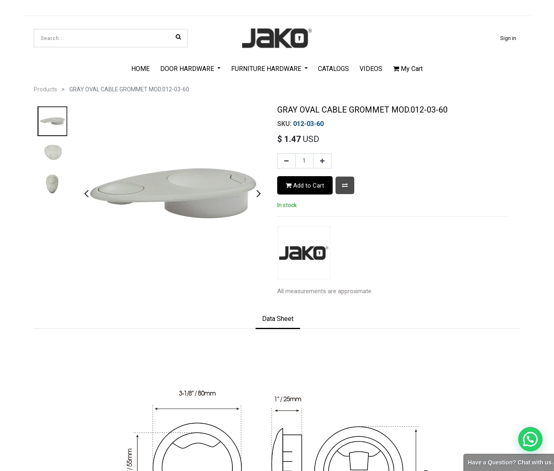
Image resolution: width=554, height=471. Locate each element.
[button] (344, 185)
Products (45, 89)
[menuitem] (140, 68)
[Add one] (322, 161)
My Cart (408, 69)
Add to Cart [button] (305, 185)
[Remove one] (286, 161)
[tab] (278, 319)
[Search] (178, 36)
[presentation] (86, 193)
